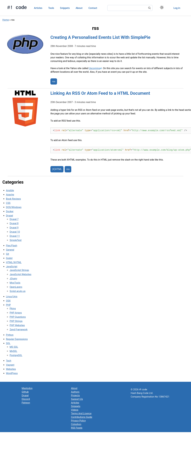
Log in (176, 8)
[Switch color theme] (162, 7)
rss (53, 81)
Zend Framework (18, 329)
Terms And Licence (81, 413)
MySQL (13, 351)
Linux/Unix (11, 296)
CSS (8, 203)
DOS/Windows (13, 207)
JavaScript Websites (20, 274)
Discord (26, 399)
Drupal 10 (15, 231)
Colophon (76, 424)
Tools (51, 8)
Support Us (77, 399)
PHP (8, 305)
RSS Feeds (76, 427)
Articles (38, 8)
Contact (93, 8)
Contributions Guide (81, 417)
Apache (10, 194)
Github (25, 391)
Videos (74, 409)
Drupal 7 (14, 219)
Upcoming (94, 68)
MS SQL (14, 346)
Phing (13, 308)
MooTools (15, 282)
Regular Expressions (17, 339)
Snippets (65, 8)
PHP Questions (18, 317)
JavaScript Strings (19, 270)
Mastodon (27, 388)
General (10, 249)
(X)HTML (57, 169)
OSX (8, 300)
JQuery (13, 278)
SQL (8, 343)
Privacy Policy (78, 420)
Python (10, 335)
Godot (9, 258)
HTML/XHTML (13, 262)
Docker (10, 211)
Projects (75, 395)
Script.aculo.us (18, 291)
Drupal (9, 215)
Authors (75, 391)
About (79, 8)
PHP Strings (16, 321)
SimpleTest (16, 240)
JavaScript (11, 266)
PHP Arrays (16, 312)
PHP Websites (17, 325)
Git (7, 254)
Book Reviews (13, 198)
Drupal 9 (14, 227)
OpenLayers (16, 287)
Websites (11, 369)
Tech (8, 360)
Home (5, 19)
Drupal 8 (14, 223)
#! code (17, 7)
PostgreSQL (16, 355)
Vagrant (10, 364)
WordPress (12, 373)
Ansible (10, 190)
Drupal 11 (15, 236)
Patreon (26, 402)
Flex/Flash (11, 245)
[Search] (149, 8)
